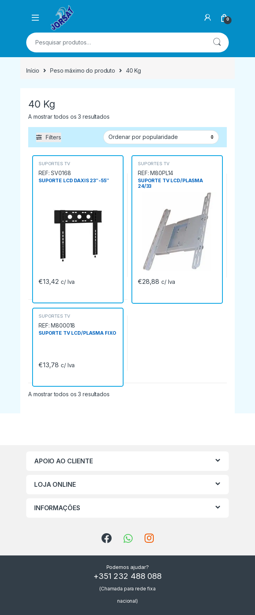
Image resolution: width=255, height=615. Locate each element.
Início (32, 70)
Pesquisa (217, 42)
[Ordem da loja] (161, 137)
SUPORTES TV (54, 163)
